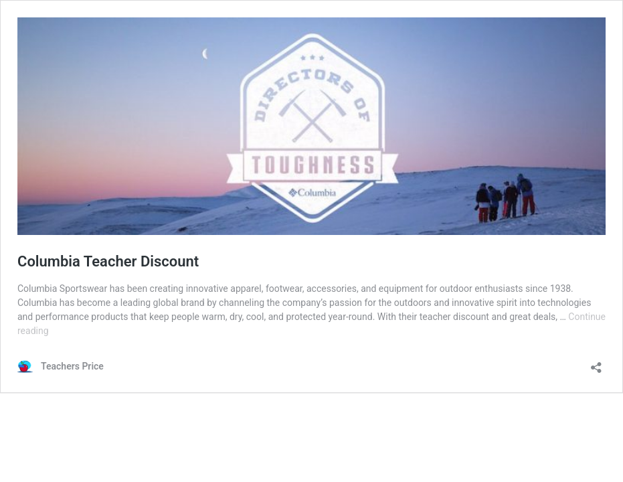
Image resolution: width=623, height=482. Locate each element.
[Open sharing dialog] (596, 363)
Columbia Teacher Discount (108, 261)
